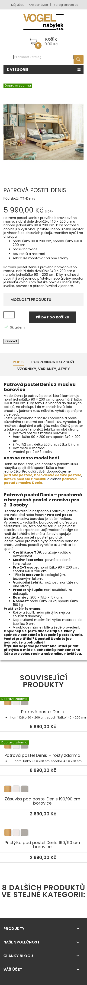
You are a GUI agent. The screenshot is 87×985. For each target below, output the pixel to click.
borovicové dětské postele (57, 475)
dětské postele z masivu (25, 479)
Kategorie (17, 69)
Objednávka (38, 4)
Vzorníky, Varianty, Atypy (43, 368)
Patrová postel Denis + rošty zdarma (43, 746)
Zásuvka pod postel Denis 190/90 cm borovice (43, 789)
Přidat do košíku (52, 317)
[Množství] (9, 314)
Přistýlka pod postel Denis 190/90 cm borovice (43, 833)
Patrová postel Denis (43, 702)
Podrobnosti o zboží (52, 362)
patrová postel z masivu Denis (40, 481)
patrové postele (18, 475)
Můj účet (17, 4)
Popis (18, 362)
